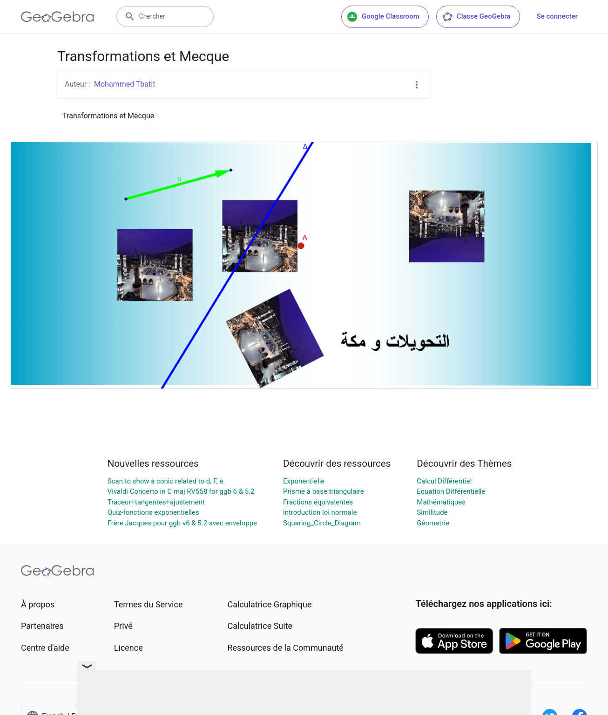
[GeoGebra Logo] (57, 16)
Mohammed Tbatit (124, 84)
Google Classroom (383, 16)
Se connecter (557, 16)
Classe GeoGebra (476, 16)
